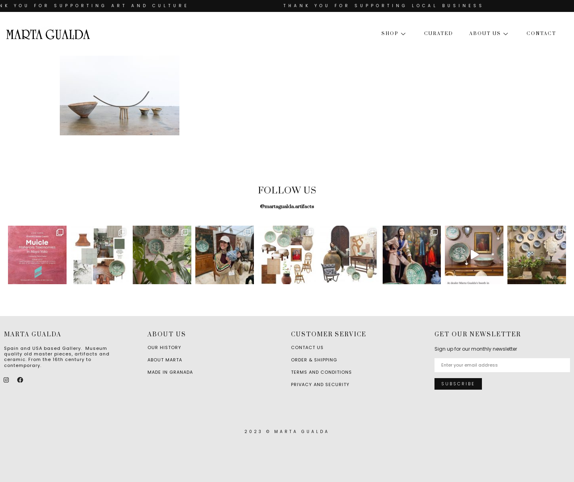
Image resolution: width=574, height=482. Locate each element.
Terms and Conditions (321, 372)
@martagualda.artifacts (287, 206)
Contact (541, 34)
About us (490, 34)
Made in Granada (170, 372)
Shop (394, 34)
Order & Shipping (314, 360)
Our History (164, 347)
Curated (438, 34)
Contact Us (307, 347)
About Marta (164, 360)
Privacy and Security (320, 384)
